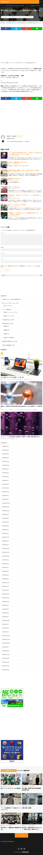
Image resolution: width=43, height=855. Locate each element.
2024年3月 (4, 537)
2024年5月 (4, 529)
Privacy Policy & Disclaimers (7, 841)
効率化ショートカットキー (9, 312)
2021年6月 (4, 658)
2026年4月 (4, 450)
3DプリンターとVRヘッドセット (9, 303)
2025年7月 (4, 476)
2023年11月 (5, 552)
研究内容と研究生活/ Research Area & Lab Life (15, 5)
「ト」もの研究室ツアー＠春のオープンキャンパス (10, 808)
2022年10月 (5, 601)
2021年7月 (4, 654)
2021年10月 (5, 643)
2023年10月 (5, 556)
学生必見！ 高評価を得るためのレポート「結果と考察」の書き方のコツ (32, 828)
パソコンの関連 (5, 309)
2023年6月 (4, 571)
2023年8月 (4, 563)
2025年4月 (4, 488)
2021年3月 (4, 669)
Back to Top (21, 835)
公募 (27, 17)
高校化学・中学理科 (8, 337)
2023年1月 (4, 590)
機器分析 (6, 326)
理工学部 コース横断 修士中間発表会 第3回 (11, 828)
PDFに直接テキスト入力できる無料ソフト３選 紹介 (12, 377)
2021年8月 (4, 650)
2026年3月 (4, 453)
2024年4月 (4, 533)
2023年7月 (4, 567)
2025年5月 (4, 484)
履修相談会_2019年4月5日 (14, 178)
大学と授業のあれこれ (13, 17)
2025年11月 (5, 461)
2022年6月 (4, 616)
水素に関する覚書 (26, 808)
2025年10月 (5, 465)
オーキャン (10, 786)
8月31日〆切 (22, 17)
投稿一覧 (19, 136)
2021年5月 (4, 662)
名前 (2, 247)
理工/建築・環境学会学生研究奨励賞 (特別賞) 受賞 (31, 789)
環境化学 (6, 333)
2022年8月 (4, 609)
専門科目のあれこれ (6, 323)
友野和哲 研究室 (25, 852)
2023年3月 (4, 582)
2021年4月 (4, 665)
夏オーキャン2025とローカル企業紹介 (17, 204)
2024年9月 (4, 514)
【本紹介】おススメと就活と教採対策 (10, 299)
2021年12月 (5, 635)
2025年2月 (4, 495)
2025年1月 (4, 499)
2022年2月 (4, 628)
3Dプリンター (7, 305)
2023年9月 (4, 559)
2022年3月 (4, 624)
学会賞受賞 (31, 786)
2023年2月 (4, 586)
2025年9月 (4, 469)
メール (3, 253)
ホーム (2, 5)
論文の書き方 (32, 825)
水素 (30, 806)
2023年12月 (5, 548)
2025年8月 (4, 472)
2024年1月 (4, 544)
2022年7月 (4, 612)
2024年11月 (5, 506)
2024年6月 (4, 525)
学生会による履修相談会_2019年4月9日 (17, 162)
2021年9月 (4, 647)
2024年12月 (5, 503)
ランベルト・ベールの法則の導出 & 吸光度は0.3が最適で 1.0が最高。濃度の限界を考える (20, 436)
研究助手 (30, 17)
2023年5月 (4, 575)
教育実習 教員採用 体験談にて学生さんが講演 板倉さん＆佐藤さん (24, 170)
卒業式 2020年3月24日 (14, 187)
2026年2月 (4, 457)
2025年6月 (4, 480)
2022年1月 (4, 631)
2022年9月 (4, 605)
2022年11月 (5, 597)
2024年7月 (4, 522)
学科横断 (10, 825)
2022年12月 (5, 594)
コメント (3, 232)
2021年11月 (5, 639)
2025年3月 (4, 491)
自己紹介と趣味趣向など (7, 345)
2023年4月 (4, 578)
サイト (2, 259)
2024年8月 (4, 518)
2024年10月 (5, 510)
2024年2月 (4, 541)
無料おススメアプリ (8, 316)
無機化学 (6, 330)
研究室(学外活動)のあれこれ (8, 341)
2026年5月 (4, 446)
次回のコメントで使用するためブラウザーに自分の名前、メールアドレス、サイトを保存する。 (20, 266)
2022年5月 (4, 620)
